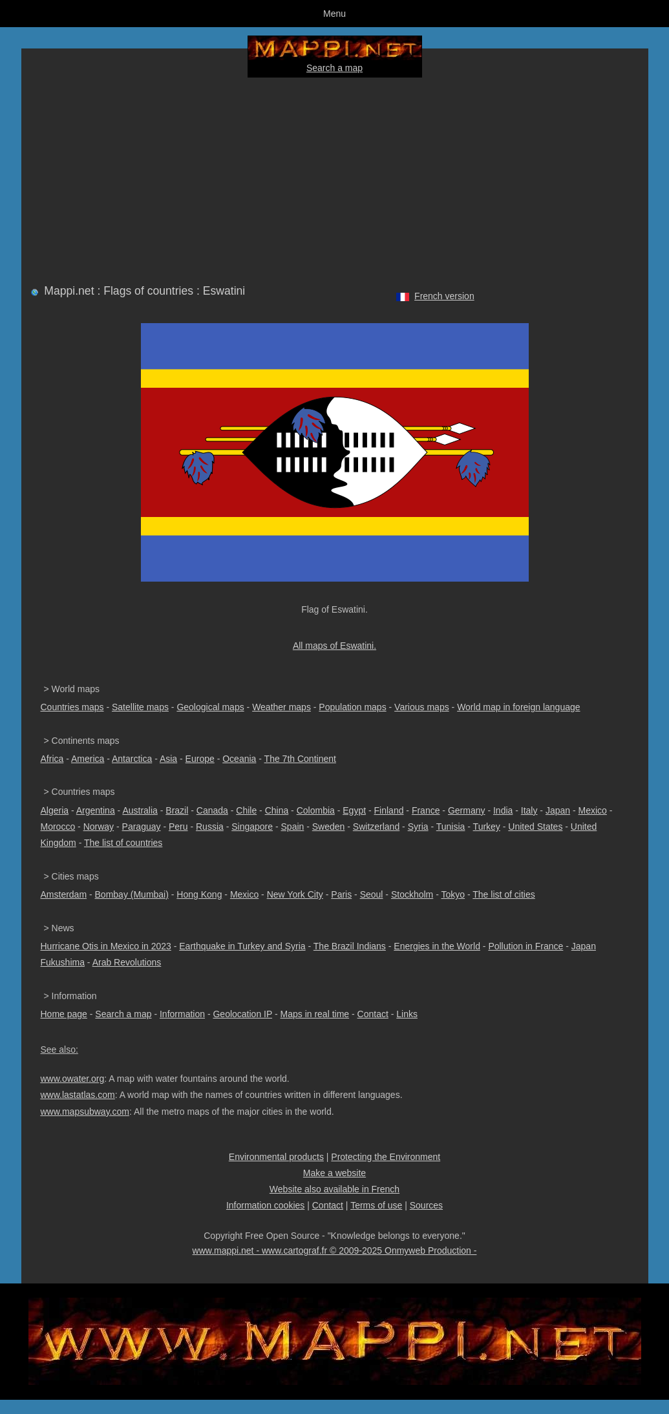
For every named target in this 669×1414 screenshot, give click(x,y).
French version (444, 296)
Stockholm (412, 894)
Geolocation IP (242, 1014)
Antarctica (132, 759)
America (87, 759)
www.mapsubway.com (85, 1111)
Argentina (95, 810)
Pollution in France (525, 946)
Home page (64, 1014)
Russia (210, 826)
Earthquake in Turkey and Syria (242, 946)
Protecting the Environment (385, 1157)
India (503, 810)
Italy (529, 810)
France (426, 810)
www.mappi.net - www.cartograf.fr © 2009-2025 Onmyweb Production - (335, 1250)
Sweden (328, 826)
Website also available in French (334, 1189)
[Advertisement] (335, 178)
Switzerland (376, 826)
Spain (292, 826)
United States (535, 826)
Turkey (486, 826)
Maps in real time (315, 1014)
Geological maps (210, 707)
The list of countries (123, 843)
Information (182, 1014)
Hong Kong (199, 894)
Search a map (334, 68)
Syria (418, 826)
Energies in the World (437, 946)
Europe (200, 759)
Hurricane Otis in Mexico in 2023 (106, 946)
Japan (558, 810)
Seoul (371, 894)
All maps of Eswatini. (334, 645)
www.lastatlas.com (78, 1095)
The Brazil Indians (349, 946)
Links (407, 1014)
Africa (52, 759)
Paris (341, 894)
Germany (466, 810)
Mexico (593, 810)
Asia (168, 759)
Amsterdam (64, 894)
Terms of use (376, 1205)
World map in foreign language (518, 707)
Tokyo (453, 894)
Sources (426, 1205)
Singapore (252, 826)
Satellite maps (140, 707)
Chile (246, 810)
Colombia (316, 810)
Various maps (421, 707)
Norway (98, 826)
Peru (178, 826)
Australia (139, 810)
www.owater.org (73, 1078)
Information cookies (265, 1205)
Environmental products (276, 1157)
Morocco (58, 826)
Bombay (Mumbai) (132, 894)
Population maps (352, 707)
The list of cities (504, 894)
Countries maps (72, 707)
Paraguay (141, 826)
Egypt (354, 810)
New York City (295, 894)
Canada (212, 810)
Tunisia (450, 826)
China (277, 810)
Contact (372, 1014)
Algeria (55, 810)
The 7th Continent (300, 759)
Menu (334, 13)
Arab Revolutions (127, 962)
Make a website (334, 1173)
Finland (389, 810)
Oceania (239, 759)
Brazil (176, 810)
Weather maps (281, 707)
